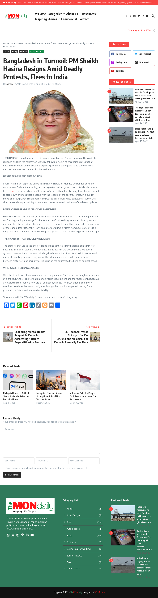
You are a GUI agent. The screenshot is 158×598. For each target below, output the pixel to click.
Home (6, 43)
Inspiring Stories (47, 19)
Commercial (69, 19)
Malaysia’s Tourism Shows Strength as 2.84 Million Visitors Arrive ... (49, 396)
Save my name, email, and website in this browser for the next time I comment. (47, 468)
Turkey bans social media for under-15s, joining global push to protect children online (144, 113)
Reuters (10, 191)
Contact (83, 19)
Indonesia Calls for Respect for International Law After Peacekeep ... (83, 396)
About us (73, 14)
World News (17, 43)
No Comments (25, 84)
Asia (6, 51)
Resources (90, 14)
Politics (23, 51)
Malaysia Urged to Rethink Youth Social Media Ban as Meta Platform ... (16, 396)
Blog (14, 51)
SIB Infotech (99, 592)
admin (9, 84)
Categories (56, 14)
